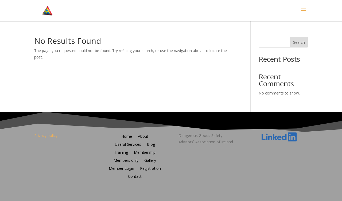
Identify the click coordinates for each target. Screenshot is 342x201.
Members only (126, 161)
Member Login (121, 169)
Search (299, 42)
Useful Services (128, 145)
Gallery (150, 161)
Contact (135, 177)
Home (126, 137)
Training (121, 153)
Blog (151, 145)
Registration (150, 169)
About (143, 137)
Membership (145, 153)
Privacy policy (45, 135)
